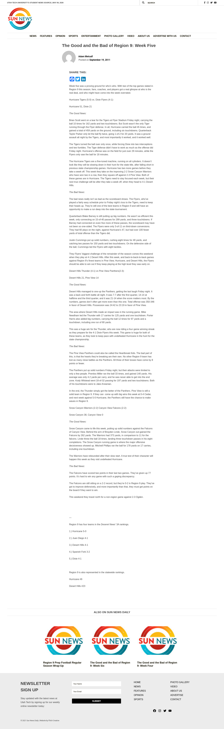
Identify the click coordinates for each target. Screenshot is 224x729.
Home (137, 682)
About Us (144, 36)
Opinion (60, 36)
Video (130, 36)
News (33, 36)
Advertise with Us (165, 36)
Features (46, 36)
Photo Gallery (114, 36)
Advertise (176, 695)
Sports (73, 36)
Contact (185, 36)
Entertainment (91, 36)
